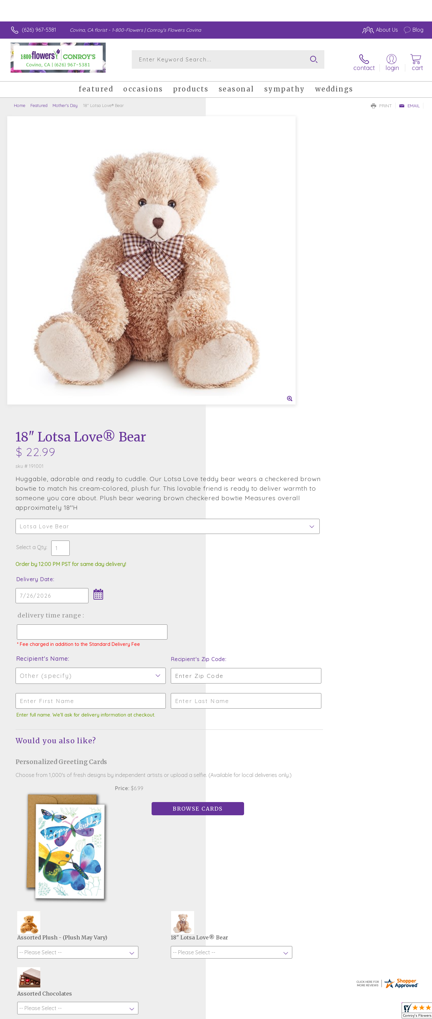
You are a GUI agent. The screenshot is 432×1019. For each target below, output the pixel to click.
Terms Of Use (277, 1012)
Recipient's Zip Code (347, 355)
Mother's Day (65, 100)
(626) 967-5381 (39, 29)
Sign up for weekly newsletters (216, 818)
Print (381, 101)
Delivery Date (235, 269)
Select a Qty (232, 237)
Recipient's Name (243, 355)
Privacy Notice (316, 1012)
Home (19, 100)
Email (409, 101)
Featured (39, 100)
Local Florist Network (364, 1012)
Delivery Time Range (249, 305)
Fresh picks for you (216, 782)
